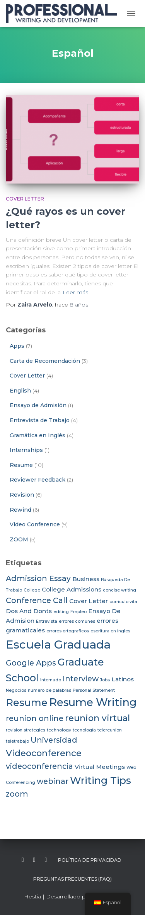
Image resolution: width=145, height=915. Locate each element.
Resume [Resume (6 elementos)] (27, 702)
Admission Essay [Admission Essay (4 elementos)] (38, 578)
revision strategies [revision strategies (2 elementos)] (25, 730)
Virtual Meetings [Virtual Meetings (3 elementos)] (100, 766)
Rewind (20, 509)
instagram (46, 860)
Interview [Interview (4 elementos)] (81, 678)
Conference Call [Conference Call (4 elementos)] (37, 600)
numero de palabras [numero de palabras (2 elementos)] (49, 690)
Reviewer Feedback (37, 479)
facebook (23, 860)
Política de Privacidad (89, 860)
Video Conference (35, 524)
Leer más (75, 292)
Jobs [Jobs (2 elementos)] (105, 679)
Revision (22, 494)
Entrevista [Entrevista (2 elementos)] (46, 621)
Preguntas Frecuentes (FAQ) (72, 879)
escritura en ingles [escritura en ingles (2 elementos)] (110, 631)
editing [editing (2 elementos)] (61, 611)
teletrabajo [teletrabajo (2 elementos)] (17, 741)
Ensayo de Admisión (38, 405)
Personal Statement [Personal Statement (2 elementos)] (94, 690)
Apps (17, 345)
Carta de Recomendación (45, 360)
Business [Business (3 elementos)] (85, 579)
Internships (26, 450)
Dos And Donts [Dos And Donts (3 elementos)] (29, 611)
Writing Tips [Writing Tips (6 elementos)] (100, 780)
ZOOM (19, 539)
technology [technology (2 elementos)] (59, 730)
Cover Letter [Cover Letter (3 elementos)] (88, 601)
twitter (34, 860)
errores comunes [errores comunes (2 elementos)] (77, 621)
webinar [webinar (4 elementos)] (52, 781)
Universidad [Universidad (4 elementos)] (54, 740)
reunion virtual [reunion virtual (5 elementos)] (97, 718)
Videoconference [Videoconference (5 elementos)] (44, 753)
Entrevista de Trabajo (40, 420)
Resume (21, 465)
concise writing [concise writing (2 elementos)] (119, 590)
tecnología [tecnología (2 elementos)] (84, 730)
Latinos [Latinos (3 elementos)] (122, 679)
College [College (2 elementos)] (32, 590)
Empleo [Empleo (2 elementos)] (78, 611)
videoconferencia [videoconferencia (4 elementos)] (39, 766)
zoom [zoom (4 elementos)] (17, 794)
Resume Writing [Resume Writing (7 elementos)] (93, 702)
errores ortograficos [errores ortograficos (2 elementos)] (67, 631)
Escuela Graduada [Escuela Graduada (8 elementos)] (58, 644)
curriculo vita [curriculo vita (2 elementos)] (123, 601)
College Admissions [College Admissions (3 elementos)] (71, 589)
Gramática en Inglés (37, 435)
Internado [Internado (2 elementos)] (50, 679)
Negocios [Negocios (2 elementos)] (16, 690)
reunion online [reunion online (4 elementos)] (34, 718)
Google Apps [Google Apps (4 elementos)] (31, 662)
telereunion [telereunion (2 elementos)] (109, 730)
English (20, 390)
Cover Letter (25, 199)
